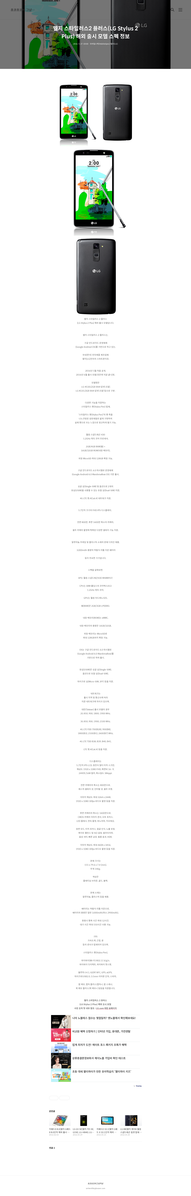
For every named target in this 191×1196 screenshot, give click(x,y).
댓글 (52, 1148)
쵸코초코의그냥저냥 (95, 1183)
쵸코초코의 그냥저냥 (24, 10)
